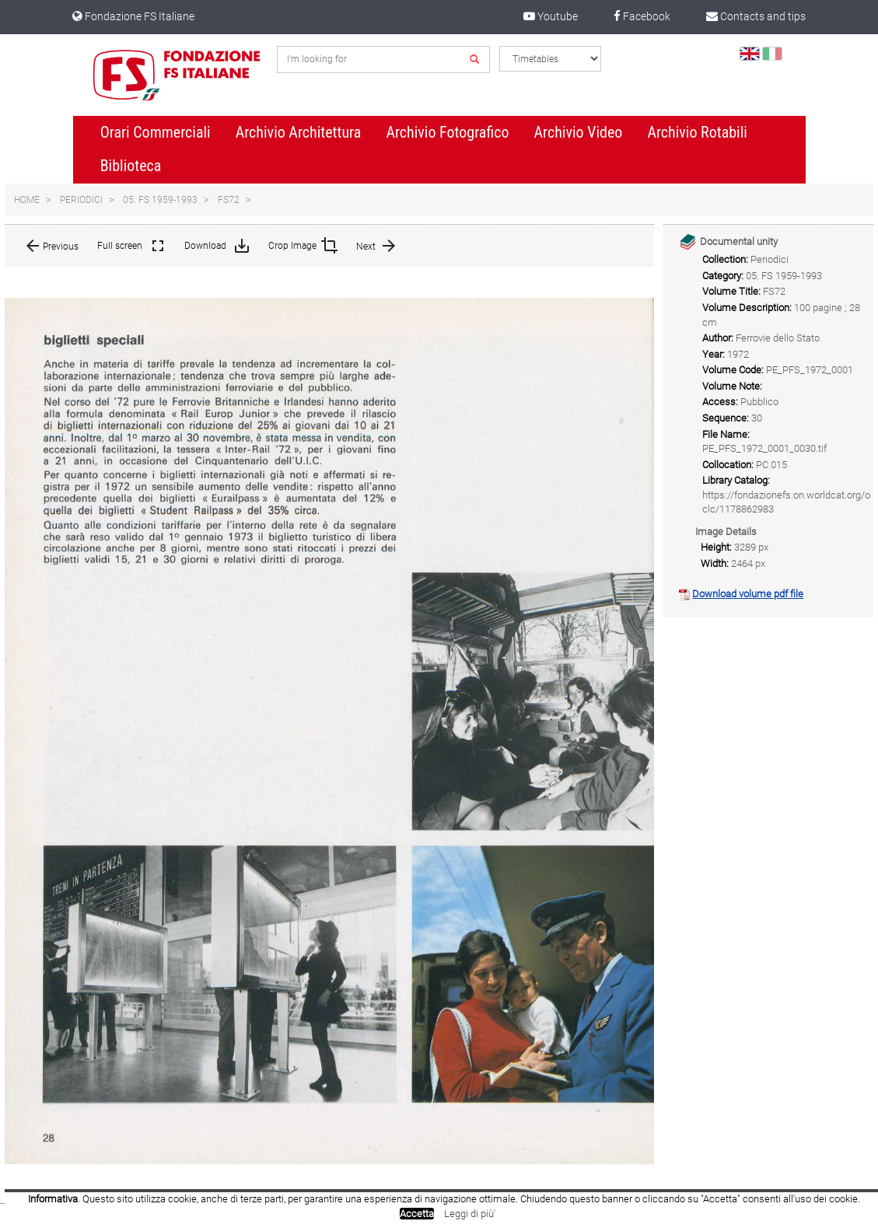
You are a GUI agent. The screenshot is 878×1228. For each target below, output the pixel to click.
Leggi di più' (469, 1213)
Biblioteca (131, 165)
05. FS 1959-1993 (160, 199)
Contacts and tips (756, 16)
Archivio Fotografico (447, 132)
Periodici (81, 199)
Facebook (642, 16)
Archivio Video (578, 132)
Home (27, 199)
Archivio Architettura (299, 132)
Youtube (550, 16)
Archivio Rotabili (697, 132)
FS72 (229, 199)
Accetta (417, 1213)
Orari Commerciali (155, 132)
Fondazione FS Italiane (133, 16)
